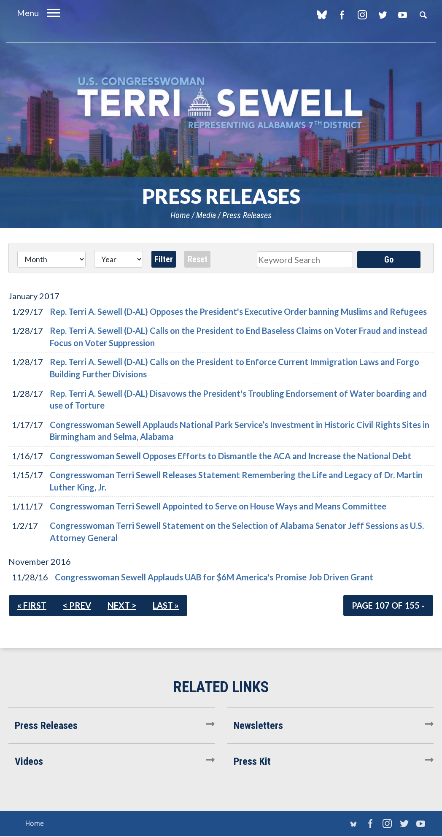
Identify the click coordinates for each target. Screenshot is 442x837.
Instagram (362, 14)
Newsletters (258, 725)
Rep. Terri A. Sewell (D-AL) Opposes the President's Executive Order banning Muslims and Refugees (238, 311)
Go (388, 260)
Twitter (382, 14)
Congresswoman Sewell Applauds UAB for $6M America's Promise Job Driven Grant (214, 577)
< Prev (77, 605)
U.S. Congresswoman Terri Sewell (221, 103)
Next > (122, 605)
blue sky (322, 14)
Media (206, 215)
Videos (29, 761)
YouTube (402, 14)
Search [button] (423, 14)
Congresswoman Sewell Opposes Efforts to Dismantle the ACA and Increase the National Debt (230, 456)
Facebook (342, 14)
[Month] (51, 259)
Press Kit (252, 761)
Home (180, 215)
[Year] (118, 259)
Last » (166, 605)
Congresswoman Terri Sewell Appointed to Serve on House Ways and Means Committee (218, 506)
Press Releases (247, 215)
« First (31, 605)
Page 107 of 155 (388, 605)
